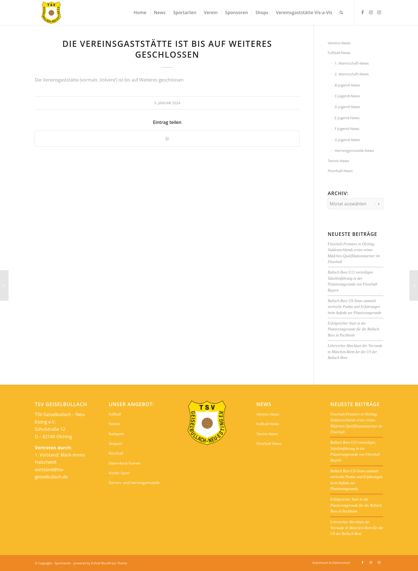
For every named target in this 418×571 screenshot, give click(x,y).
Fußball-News (339, 52)
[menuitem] (140, 12)
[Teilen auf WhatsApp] (167, 138)
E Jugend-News (347, 117)
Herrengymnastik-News (354, 150)
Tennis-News (338, 160)
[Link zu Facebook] (362, 12)
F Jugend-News (347, 128)
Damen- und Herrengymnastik (134, 482)
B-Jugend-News (347, 85)
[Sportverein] (51, 12)
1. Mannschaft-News (352, 63)
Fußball (115, 414)
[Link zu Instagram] (371, 12)
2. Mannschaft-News (352, 74)
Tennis (114, 423)
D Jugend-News (347, 106)
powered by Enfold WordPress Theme (100, 563)
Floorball (116, 453)
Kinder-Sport (119, 472)
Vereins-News (339, 42)
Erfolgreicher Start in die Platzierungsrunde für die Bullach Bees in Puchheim (353, 329)
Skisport (115, 443)
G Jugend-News (347, 139)
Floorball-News (340, 170)
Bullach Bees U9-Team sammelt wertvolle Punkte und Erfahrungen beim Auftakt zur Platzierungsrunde (354, 307)
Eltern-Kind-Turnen (125, 463)
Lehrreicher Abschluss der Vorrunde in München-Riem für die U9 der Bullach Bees (355, 352)
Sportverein (62, 563)
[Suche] (341, 12)
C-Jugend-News (347, 95)
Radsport (116, 433)
